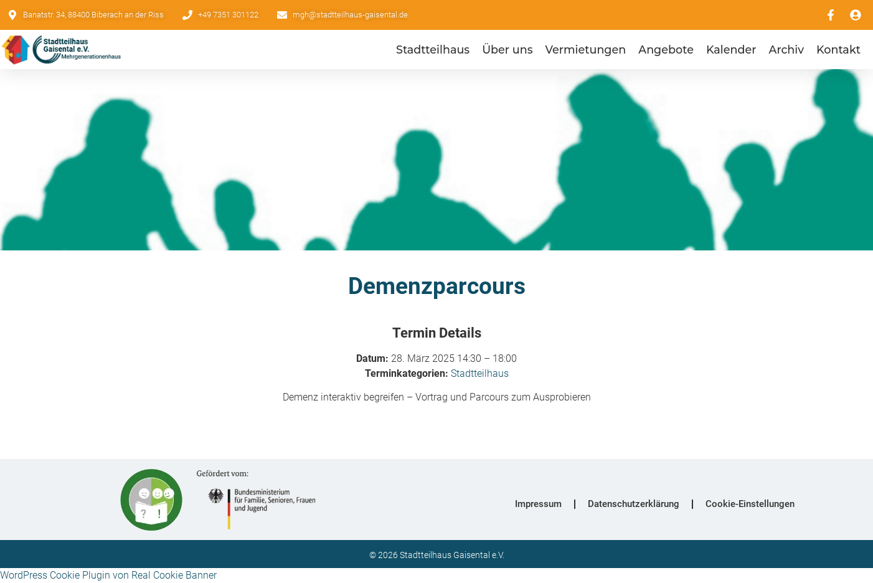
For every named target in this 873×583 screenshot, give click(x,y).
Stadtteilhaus (433, 49)
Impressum (538, 504)
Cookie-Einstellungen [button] (750, 504)
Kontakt (838, 49)
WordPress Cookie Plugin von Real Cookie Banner (108, 575)
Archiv (787, 49)
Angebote (666, 49)
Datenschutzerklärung (633, 504)
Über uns (507, 49)
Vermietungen (585, 49)
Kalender (731, 49)
